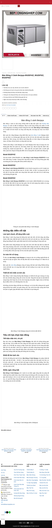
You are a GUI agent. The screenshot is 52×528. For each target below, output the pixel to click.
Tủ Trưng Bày (42, 477)
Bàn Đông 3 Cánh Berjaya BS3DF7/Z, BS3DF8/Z (26, 450)
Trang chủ (4, 72)
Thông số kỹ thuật (23, 115)
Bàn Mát (47, 472)
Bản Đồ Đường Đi (18, 498)
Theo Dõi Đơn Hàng (18, 472)
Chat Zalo (2, 513)
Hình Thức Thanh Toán (19, 475)
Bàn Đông (41, 472)
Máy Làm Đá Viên (43, 485)
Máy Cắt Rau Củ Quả (32, 493)
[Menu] (2, 2)
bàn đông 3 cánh (36, 135)
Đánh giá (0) (46, 115)
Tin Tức (3, 472)
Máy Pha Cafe (42, 493)
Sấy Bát (49, 480)
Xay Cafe (41, 495)
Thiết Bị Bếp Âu (30, 472)
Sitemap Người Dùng (19, 495)
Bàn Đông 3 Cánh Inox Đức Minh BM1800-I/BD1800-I (43, 450)
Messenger (3, 518)
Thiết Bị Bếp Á (30, 469)
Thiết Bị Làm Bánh (31, 485)
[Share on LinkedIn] (15, 108)
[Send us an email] (7, 512)
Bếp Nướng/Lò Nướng (32, 477)
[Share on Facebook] (6, 108)
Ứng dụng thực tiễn (36, 115)
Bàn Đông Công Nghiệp (21, 72)
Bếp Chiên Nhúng (31, 475)
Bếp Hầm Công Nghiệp (32, 480)
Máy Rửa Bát (42, 480)
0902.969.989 (4, 500)
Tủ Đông (41, 469)
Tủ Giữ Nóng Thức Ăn (44, 475)
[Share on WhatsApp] (3, 108)
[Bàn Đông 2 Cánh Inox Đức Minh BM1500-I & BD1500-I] (9, 439)
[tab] (3, 115)
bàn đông (14, 265)
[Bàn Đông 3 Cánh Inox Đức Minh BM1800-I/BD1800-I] (44, 439)
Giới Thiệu (3, 470)
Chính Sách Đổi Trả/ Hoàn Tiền (19, 489)
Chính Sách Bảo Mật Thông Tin (19, 485)
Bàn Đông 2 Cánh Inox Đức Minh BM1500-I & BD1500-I (9, 450)
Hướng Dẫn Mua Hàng (19, 493)
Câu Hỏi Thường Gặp (19, 469)
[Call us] (9, 512)
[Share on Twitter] (8, 108)
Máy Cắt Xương (30, 490)
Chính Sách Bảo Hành (19, 477)
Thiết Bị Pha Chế (43, 482)
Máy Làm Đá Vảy (43, 488)
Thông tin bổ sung (12, 115)
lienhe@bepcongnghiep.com (8, 504)
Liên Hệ (3, 475)
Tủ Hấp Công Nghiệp (32, 482)
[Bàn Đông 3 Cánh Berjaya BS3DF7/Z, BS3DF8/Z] (26, 439)
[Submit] (19, 6)
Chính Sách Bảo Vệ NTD (18, 481)
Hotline (3, 522)
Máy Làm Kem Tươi (44, 490)
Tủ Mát (46, 469)
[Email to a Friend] (10, 108)
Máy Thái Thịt (30, 488)
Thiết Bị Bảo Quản (11, 72)
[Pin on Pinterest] (13, 108)
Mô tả (3, 115)
